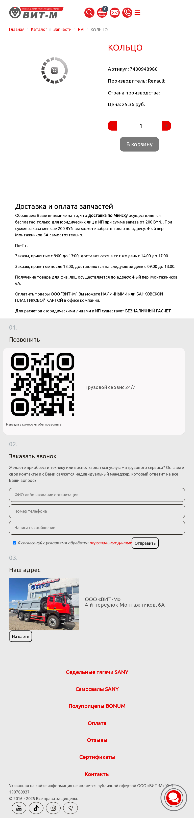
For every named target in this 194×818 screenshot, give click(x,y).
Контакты (97, 774)
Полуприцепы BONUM (97, 706)
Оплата (97, 723)
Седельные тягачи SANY (97, 672)
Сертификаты (97, 757)
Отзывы (97, 740)
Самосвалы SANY (97, 689)
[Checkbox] (14, 542)
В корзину (139, 144)
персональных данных (110, 542)
